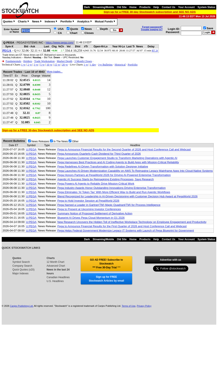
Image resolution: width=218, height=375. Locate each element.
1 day (93, 64)
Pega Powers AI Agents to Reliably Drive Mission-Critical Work (95, 183)
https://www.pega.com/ (60, 42)
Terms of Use (129, 306)
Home (133, 7)
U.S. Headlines (55, 281)
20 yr (65, 64)
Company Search (22, 265)
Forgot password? (152, 27)
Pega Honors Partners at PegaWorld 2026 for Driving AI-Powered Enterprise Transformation (114, 175)
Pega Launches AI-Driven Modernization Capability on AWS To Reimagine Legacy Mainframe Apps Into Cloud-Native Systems (135, 170)
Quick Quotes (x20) (23, 269)
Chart (73, 33)
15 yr (57, 64)
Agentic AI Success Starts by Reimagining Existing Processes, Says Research (105, 179)
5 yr (42, 64)
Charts (24, 22)
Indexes (51, 22)
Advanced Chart (56, 265)
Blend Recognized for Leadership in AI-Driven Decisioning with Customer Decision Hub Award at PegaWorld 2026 (127, 196)
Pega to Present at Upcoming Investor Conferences (89, 209)
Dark (87, 7)
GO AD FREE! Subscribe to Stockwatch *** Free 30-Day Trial (106, 263)
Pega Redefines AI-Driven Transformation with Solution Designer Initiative (102, 166)
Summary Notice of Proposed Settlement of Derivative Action (94, 213)
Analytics (85, 22)
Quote (74, 29)
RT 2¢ (155, 50)
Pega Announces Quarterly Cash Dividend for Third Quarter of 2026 (99, 153)
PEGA (6, 50)
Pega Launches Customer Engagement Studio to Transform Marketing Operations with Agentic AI (117, 158)
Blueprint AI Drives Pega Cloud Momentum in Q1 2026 (91, 217)
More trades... (55, 71)
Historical (120, 64)
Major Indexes (20, 273)
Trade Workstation (44, 61)
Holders (27, 61)
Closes (89, 33)
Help (156, 7)
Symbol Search (21, 261)
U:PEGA (31, 149)
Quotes (9, 22)
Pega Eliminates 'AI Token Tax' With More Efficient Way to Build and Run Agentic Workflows (113, 192)
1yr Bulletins (105, 64)
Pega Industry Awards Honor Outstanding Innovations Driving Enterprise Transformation (111, 187)
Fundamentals (13, 61)
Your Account (186, 7)
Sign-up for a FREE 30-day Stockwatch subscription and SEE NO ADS (150, 11)
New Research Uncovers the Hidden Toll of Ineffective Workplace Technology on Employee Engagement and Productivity (131, 222)
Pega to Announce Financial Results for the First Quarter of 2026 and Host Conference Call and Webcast (122, 226)
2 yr (29, 64)
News (37, 22)
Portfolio (67, 22)
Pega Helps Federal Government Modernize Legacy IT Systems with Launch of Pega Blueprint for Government (125, 230)
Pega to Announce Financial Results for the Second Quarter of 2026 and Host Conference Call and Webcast (124, 149)
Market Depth (64, 61)
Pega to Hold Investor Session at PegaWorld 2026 (88, 200)
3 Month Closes (83, 61)
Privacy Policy (144, 306)
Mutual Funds (105, 22)
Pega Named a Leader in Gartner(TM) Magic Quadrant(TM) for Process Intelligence (109, 204)
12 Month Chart (55, 261)
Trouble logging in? (152, 29)
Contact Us (168, 7)
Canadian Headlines (58, 277)
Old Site (122, 7)
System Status (206, 7)
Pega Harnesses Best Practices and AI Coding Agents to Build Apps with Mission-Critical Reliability (118, 162)
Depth (104, 29)
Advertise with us (170, 259)
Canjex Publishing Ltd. (21, 306)
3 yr (36, 64)
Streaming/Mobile (103, 7)
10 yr (49, 64)
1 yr (23, 64)
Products (144, 7)
